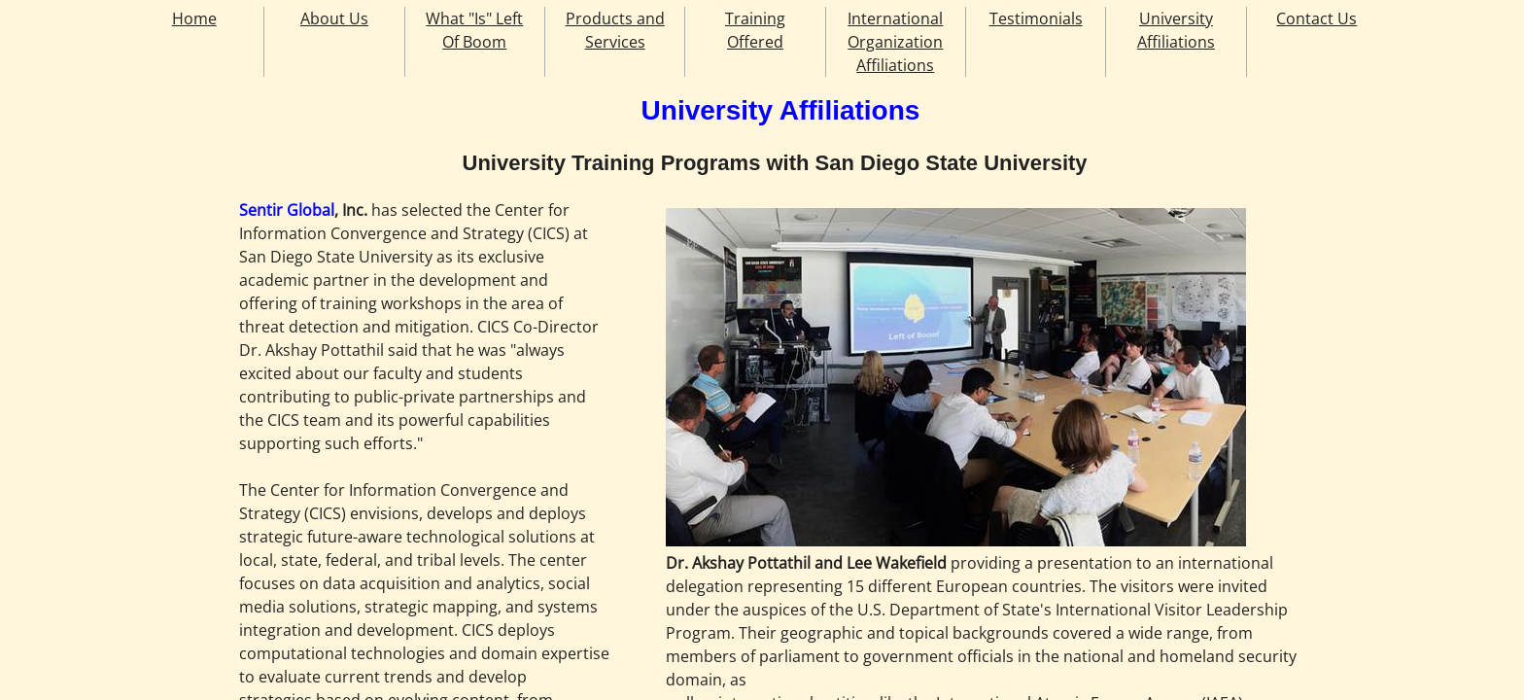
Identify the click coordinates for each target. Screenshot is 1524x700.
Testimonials (1036, 18)
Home (194, 18)
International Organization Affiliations (895, 42)
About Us (334, 18)
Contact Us (1316, 18)
